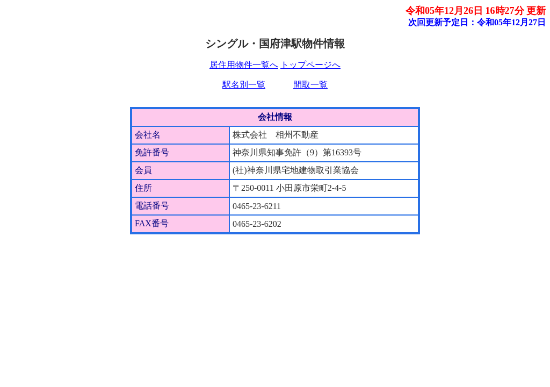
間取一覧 (310, 84)
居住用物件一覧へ (243, 64)
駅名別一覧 (243, 84)
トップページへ (310, 64)
